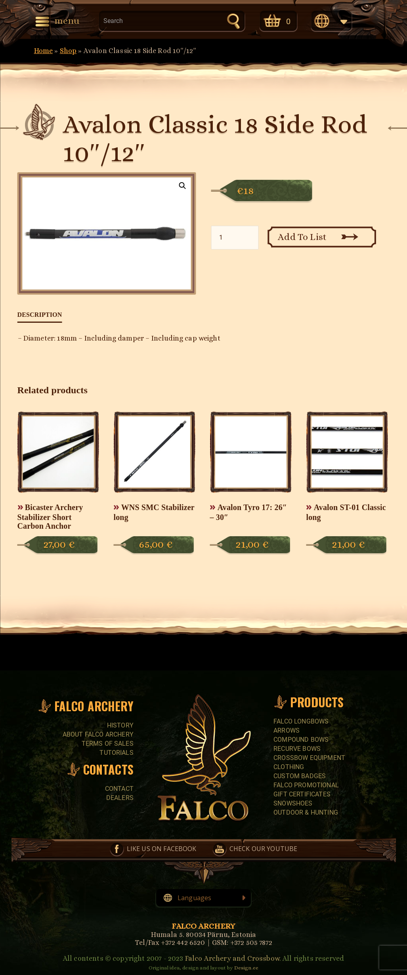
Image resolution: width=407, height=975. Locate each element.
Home (43, 51)
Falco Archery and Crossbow (232, 958)
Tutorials (116, 752)
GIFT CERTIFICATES (302, 794)
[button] (183, 186)
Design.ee (246, 968)
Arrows (286, 730)
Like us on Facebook (162, 848)
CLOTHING (288, 767)
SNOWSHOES (292, 803)
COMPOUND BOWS (301, 739)
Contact (119, 788)
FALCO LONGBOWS (301, 721)
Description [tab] (39, 314)
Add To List (302, 236)
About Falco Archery (98, 734)
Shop (68, 51)
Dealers (120, 798)
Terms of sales (108, 743)
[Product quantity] (234, 237)
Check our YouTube (263, 848)
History (120, 725)
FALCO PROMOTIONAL (306, 785)
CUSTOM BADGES (299, 776)
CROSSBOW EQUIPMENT (309, 758)
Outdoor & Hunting (305, 812)
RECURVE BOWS (297, 748)
